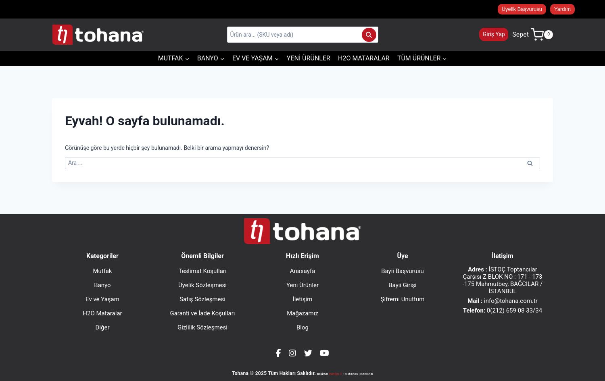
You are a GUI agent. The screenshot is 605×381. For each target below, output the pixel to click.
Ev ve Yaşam (102, 299)
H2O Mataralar (364, 58)
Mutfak (102, 271)
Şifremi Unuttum (403, 299)
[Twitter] (308, 353)
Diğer (103, 327)
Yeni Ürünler (308, 58)
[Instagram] (292, 353)
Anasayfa (302, 271)
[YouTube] (324, 353)
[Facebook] (278, 353)
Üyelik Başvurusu (522, 9)
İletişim (303, 299)
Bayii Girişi (402, 285)
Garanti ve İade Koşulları (202, 313)
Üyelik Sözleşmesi (202, 285)
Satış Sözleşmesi (202, 299)
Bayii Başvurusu (402, 271)
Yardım (562, 9)
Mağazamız (302, 313)
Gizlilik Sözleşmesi (202, 327)
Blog (302, 327)
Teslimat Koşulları (202, 271)
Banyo (102, 285)
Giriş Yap (494, 34)
